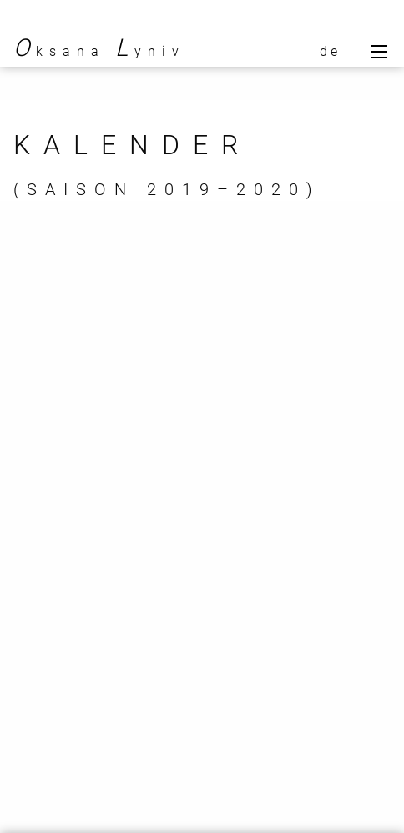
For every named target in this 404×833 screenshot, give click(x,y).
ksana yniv (99, 51)
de (330, 51)
